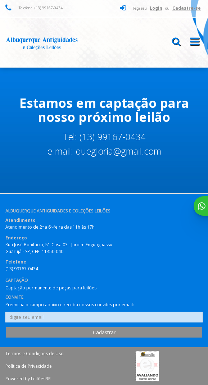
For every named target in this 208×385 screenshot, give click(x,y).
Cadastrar (104, 332)
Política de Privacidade (28, 366)
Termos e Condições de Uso (34, 353)
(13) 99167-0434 (21, 269)
